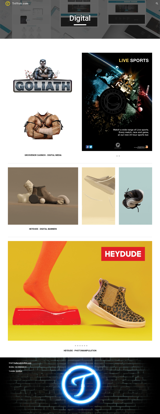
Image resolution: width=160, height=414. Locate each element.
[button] (157, 3)
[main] (80, 19)
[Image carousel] (117, 105)
